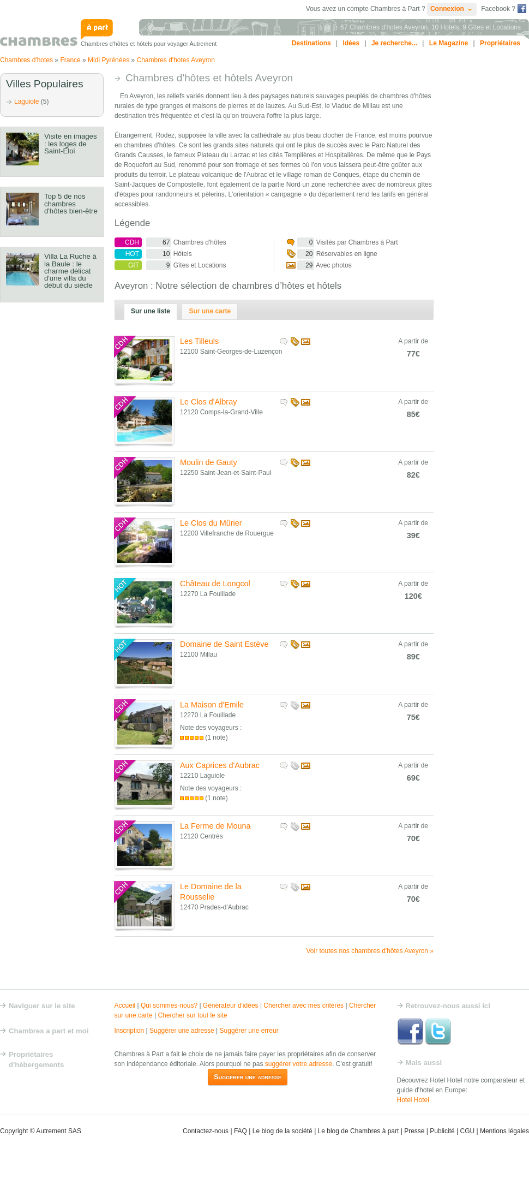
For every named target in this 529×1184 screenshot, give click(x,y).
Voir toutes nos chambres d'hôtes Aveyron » (370, 951)
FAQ (240, 1131)
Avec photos (319, 265)
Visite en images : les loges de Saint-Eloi (70, 143)
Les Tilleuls (199, 341)
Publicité (442, 1131)
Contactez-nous (206, 1131)
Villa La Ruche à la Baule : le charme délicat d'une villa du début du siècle (70, 270)
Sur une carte (210, 311)
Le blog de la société (282, 1131)
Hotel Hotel (413, 1100)
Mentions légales (504, 1131)
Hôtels (153, 254)
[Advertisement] (485, 237)
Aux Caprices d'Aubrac (220, 765)
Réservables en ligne (331, 254)
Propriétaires (500, 43)
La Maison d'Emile (212, 704)
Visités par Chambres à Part (342, 242)
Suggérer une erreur (249, 1030)
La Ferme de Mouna (215, 826)
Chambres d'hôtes (170, 242)
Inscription (130, 1030)
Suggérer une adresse (181, 1030)
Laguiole (26, 101)
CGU (467, 1131)
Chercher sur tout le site (192, 1015)
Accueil (125, 1005)
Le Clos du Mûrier (211, 523)
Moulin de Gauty (208, 462)
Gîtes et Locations (170, 265)
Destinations (311, 43)
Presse (414, 1131)
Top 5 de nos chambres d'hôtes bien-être (71, 203)
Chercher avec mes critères (303, 1005)
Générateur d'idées (231, 1005)
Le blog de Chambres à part (358, 1131)
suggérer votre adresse (298, 1064)
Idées (350, 43)
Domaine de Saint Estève (224, 644)
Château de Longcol (215, 583)
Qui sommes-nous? (169, 1005)
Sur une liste (150, 311)
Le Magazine (448, 43)
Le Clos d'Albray (208, 401)
